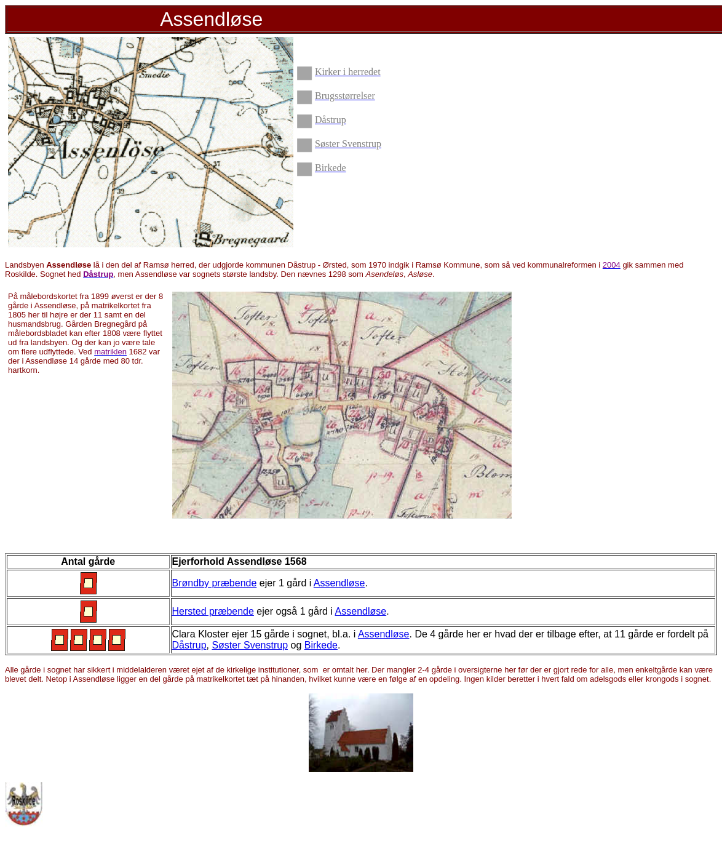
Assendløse (339, 583)
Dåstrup (189, 645)
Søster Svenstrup (250, 645)
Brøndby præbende (214, 583)
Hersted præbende (213, 611)
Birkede (321, 645)
